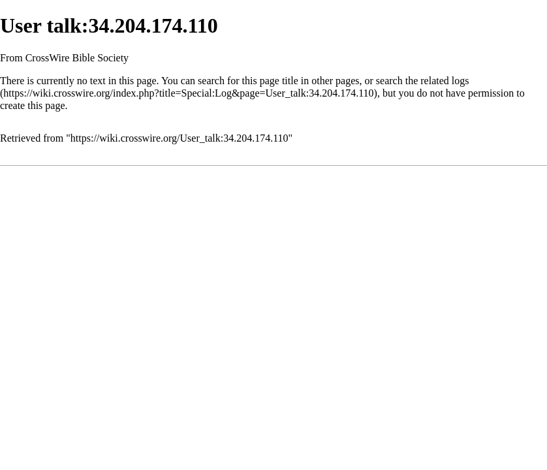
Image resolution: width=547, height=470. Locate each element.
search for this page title (248, 80)
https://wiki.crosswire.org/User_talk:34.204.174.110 (179, 138)
